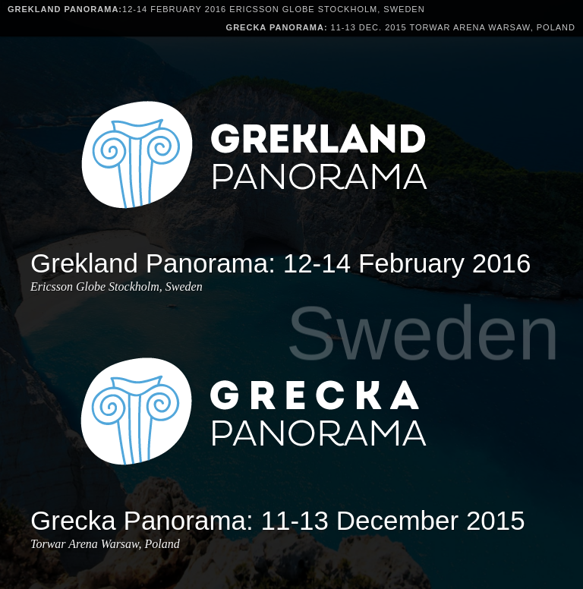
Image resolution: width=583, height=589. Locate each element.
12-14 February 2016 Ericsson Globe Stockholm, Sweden (216, 9)
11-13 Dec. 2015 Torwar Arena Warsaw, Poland (400, 27)
